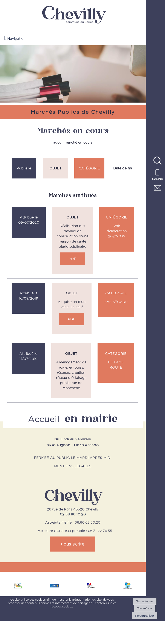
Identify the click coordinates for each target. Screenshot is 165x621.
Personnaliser (144, 615)
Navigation (16, 38)
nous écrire (72, 544)
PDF (72, 259)
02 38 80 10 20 (73, 514)
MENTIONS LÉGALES (72, 466)
